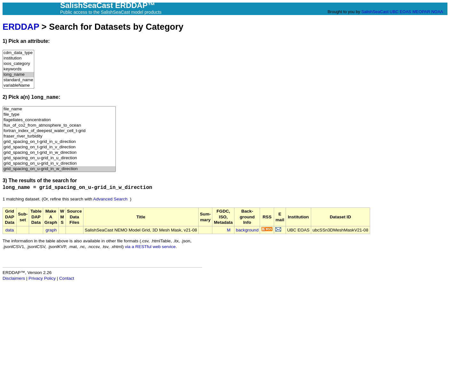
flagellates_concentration (59, 120)
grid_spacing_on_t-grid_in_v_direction (59, 147)
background (247, 230)
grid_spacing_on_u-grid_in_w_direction (59, 169)
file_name (59, 109)
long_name (18, 74)
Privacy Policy (42, 278)
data (9, 230)
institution (18, 58)
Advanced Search (110, 199)
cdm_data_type (18, 53)
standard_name (18, 80)
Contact (66, 278)
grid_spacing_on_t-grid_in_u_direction (59, 142)
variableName (18, 85)
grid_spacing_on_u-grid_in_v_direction (59, 163)
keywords (18, 69)
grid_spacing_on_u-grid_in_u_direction (59, 158)
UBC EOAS (400, 11)
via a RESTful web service (150, 246)
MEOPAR (421, 11)
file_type (59, 114)
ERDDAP (21, 27)
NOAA (437, 11)
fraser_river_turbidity (59, 136)
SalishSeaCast (375, 11)
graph (51, 230)
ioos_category (18, 63)
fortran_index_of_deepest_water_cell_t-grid (59, 131)
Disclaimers (14, 278)
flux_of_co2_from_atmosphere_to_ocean (59, 125)
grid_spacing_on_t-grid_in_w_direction (59, 152)
